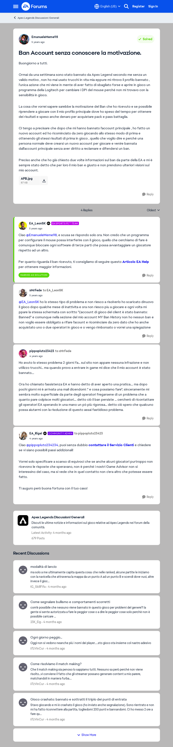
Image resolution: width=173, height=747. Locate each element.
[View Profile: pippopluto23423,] (23, 353)
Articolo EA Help (135, 261)
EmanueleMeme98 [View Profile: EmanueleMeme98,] (44, 37)
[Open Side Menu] (15, 6)
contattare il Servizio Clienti (111, 445)
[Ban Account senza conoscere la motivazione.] (54, 228)
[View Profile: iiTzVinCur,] (23, 640)
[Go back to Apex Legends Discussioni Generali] (93, 517)
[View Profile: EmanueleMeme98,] (24, 39)
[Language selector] (107, 6)
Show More (86, 735)
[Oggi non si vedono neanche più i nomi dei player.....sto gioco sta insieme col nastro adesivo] (92, 643)
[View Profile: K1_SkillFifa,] (23, 570)
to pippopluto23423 (88, 433)
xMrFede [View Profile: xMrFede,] (35, 290)
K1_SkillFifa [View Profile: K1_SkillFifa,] (38, 586)
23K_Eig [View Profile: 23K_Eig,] (35, 622)
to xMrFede (63, 351)
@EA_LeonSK (29, 302)
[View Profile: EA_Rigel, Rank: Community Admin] (23, 435)
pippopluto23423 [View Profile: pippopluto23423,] (41, 351)
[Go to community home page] (34, 6)
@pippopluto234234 (42, 445)
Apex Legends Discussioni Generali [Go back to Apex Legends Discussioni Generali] (36, 18)
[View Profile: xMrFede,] (23, 293)
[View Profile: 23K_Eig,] (23, 605)
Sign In (153, 6)
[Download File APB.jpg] (44, 180)
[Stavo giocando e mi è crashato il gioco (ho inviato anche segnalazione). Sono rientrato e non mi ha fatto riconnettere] (92, 709)
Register (138, 6)
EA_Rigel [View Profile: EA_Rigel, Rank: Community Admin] (35, 433)
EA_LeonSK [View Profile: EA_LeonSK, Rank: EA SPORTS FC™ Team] (37, 223)
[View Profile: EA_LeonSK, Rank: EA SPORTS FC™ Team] (23, 225)
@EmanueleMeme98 (41, 235)
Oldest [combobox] (153, 210)
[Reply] (147, 194)
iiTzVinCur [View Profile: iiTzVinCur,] (37, 648)
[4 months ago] (56, 586)
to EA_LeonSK (53, 290)
